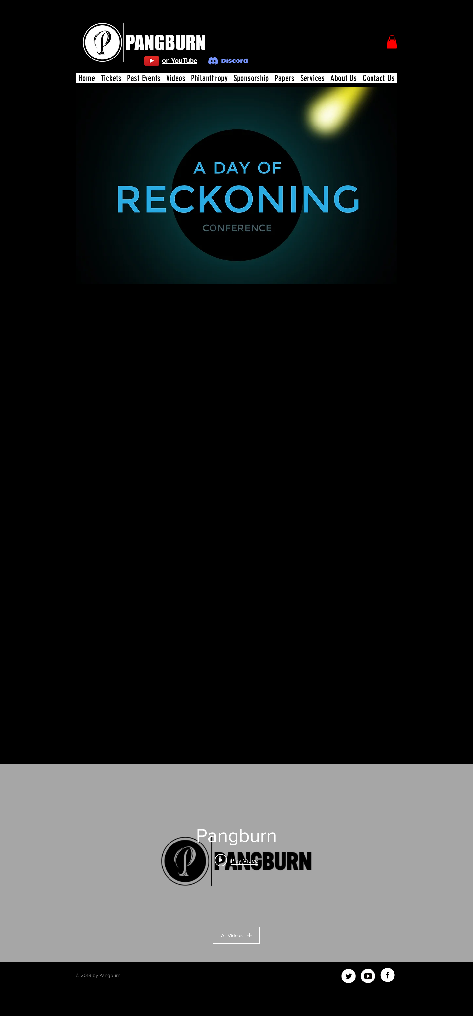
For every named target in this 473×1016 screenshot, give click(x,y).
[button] (391, 42)
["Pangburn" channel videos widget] (236, 863)
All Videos (236, 935)
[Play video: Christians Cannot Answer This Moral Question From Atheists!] (236, 859)
